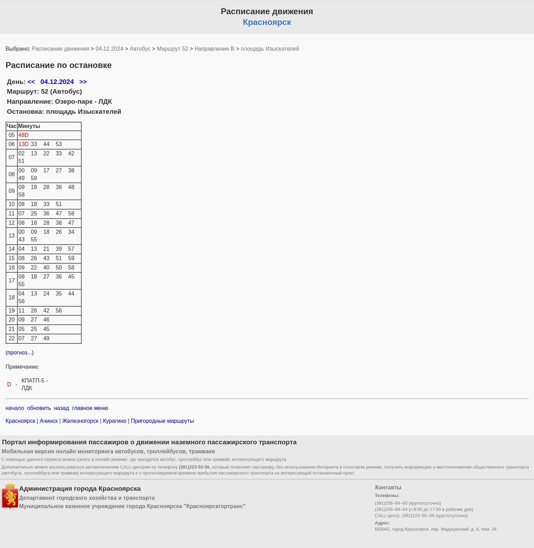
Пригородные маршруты (162, 421)
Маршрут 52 (172, 49)
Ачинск (48, 421)
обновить (39, 408)
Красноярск (21, 421)
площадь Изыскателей (270, 49)
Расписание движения (60, 49)
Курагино (114, 421)
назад (61, 408)
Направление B (214, 49)
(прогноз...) (20, 353)
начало (15, 408)
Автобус (140, 49)
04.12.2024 (109, 49)
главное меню (90, 408)
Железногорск (80, 421)
